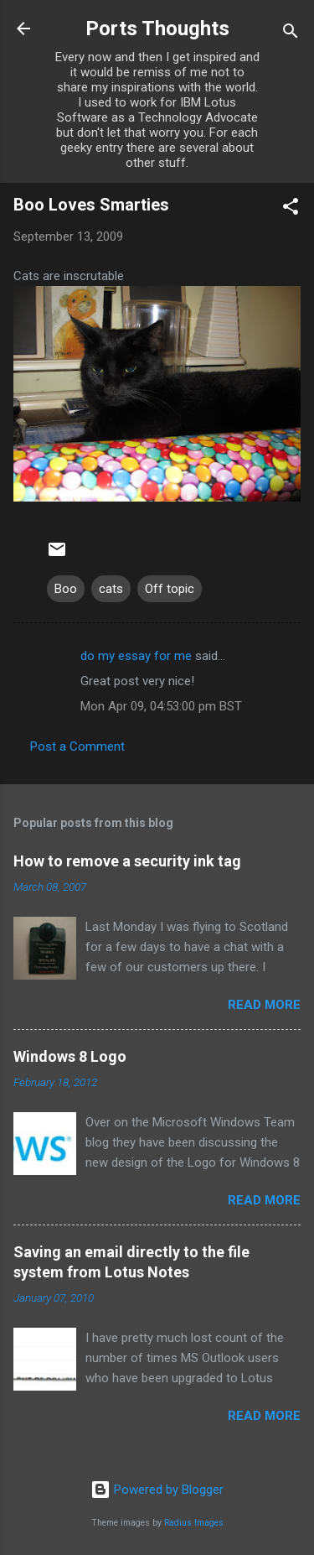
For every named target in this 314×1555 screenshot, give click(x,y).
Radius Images (194, 1522)
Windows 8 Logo (69, 1056)
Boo (65, 588)
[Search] (291, 34)
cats (111, 588)
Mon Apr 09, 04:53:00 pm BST (161, 706)
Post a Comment (77, 746)
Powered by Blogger (157, 1489)
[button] (291, 209)
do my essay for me (136, 655)
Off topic (169, 588)
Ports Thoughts (157, 28)
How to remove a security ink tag (127, 861)
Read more (264, 1004)
